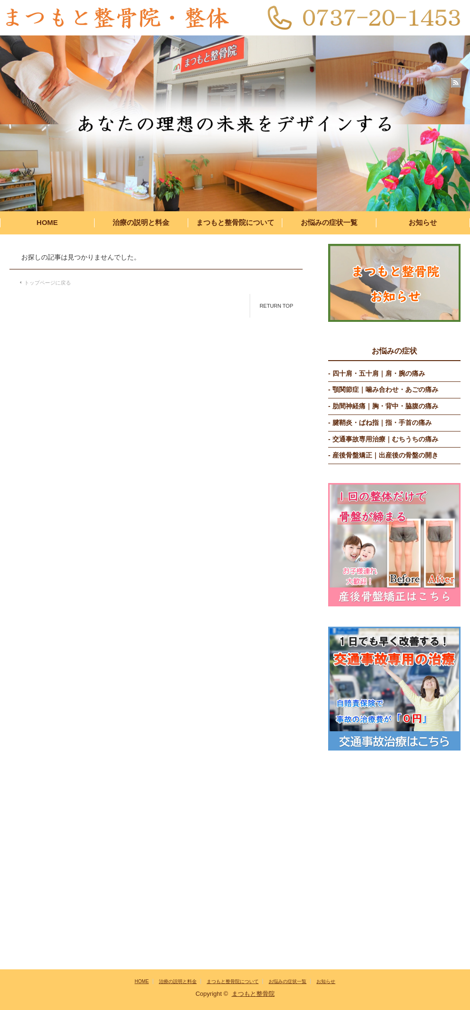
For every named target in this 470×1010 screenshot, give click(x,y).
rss (456, 82)
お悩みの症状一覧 (329, 222)
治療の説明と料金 (141, 222)
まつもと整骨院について (235, 222)
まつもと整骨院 (253, 993)
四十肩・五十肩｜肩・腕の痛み (378, 373)
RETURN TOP (276, 306)
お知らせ (423, 222)
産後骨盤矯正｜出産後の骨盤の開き (385, 455)
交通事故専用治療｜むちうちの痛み (385, 439)
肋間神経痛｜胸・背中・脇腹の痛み (385, 406)
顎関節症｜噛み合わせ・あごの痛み (385, 389)
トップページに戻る (47, 282)
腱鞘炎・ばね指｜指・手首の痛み (382, 422)
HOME (47, 222)
